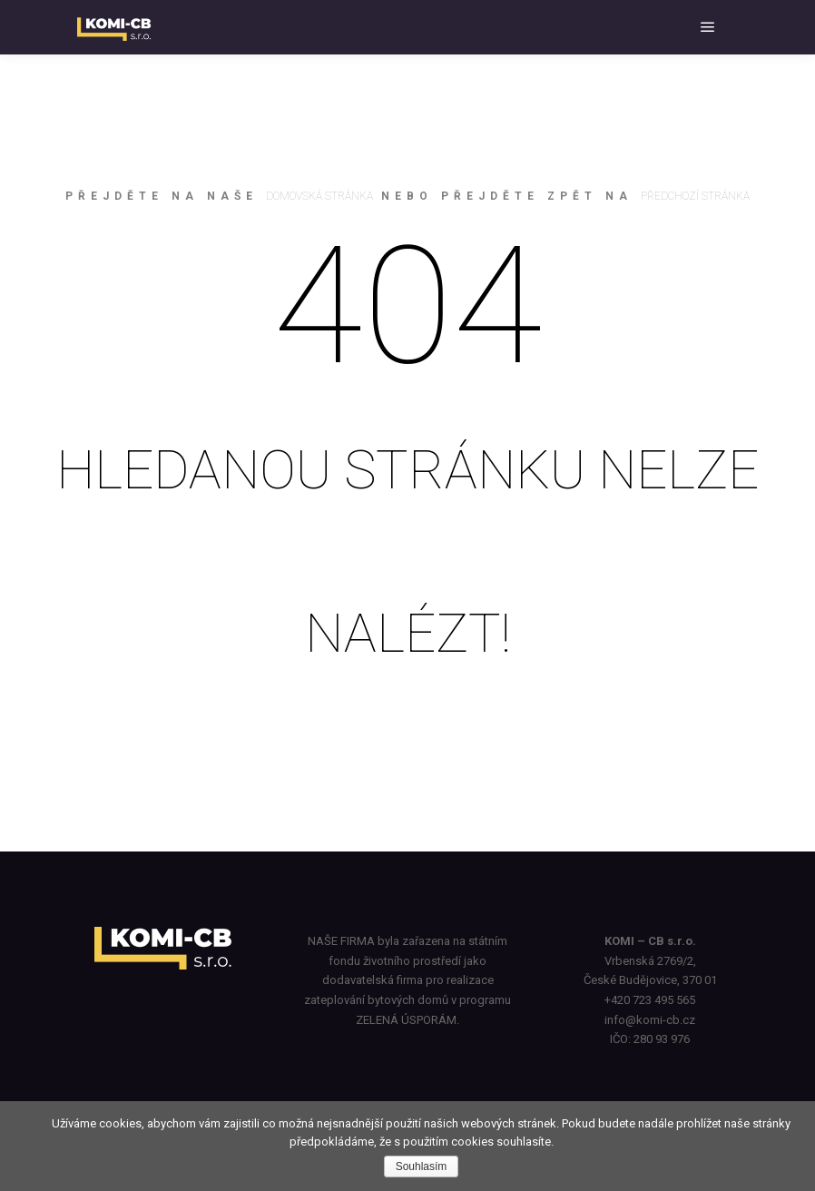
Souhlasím (421, 1166)
